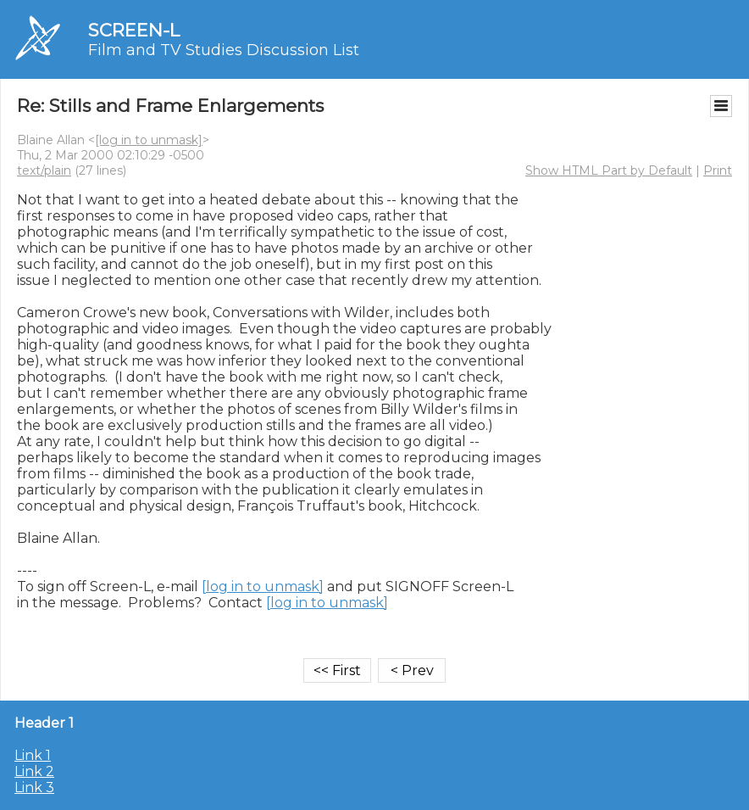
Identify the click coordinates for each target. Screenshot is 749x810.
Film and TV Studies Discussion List (223, 50)
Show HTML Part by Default (608, 170)
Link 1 (32, 755)
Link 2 (34, 771)
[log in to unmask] (149, 140)
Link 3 (34, 787)
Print (717, 170)
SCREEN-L (134, 30)
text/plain (44, 170)
